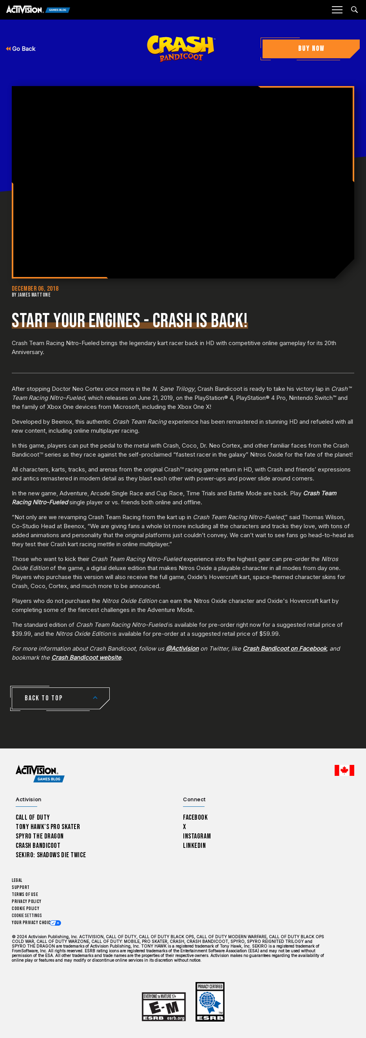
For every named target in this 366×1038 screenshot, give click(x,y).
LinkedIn (194, 846)
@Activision (182, 648)
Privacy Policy (27, 902)
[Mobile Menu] (337, 10)
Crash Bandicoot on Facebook (284, 648)
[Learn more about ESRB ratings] (163, 1007)
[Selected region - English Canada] (344, 770)
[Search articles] (354, 9)
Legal (17, 880)
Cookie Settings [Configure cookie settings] (27, 916)
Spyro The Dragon (40, 836)
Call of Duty (33, 817)
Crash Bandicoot (38, 846)
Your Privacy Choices (34, 923)
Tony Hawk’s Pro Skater (48, 827)
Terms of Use (25, 895)
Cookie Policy (25, 909)
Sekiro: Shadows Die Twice (51, 855)
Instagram (197, 836)
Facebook (195, 817)
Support (21, 887)
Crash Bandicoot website (86, 657)
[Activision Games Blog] (38, 10)
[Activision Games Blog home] (40, 773)
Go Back (20, 48)
